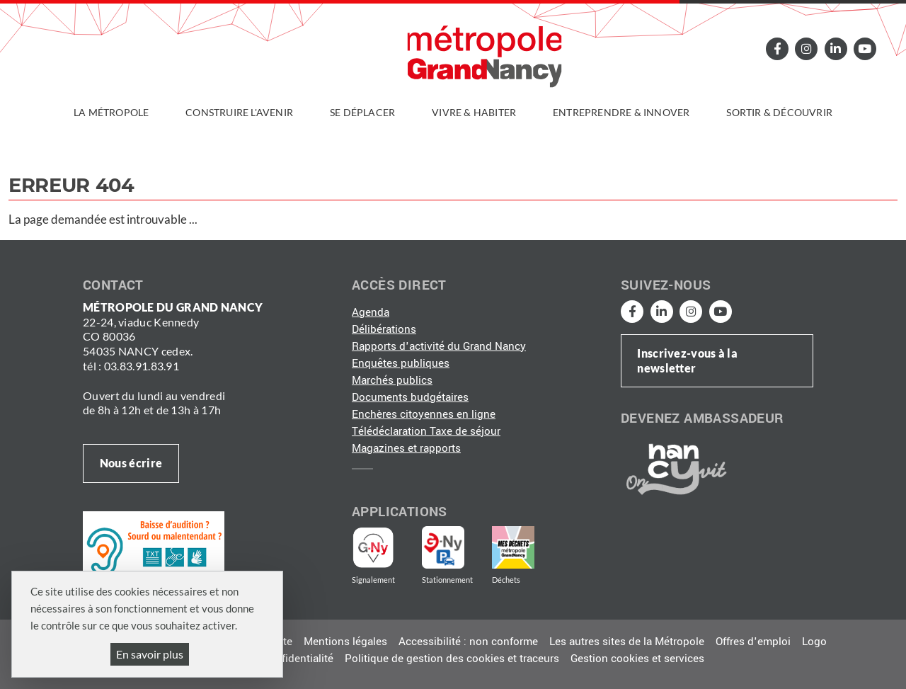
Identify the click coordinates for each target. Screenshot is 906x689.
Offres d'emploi (753, 641)
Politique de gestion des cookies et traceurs (452, 658)
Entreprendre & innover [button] (621, 112)
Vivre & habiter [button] (474, 112)
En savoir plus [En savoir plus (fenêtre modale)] (149, 654)
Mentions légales (345, 641)
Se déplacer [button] (362, 112)
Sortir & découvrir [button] (779, 112)
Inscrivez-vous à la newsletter (687, 360)
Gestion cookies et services (637, 658)
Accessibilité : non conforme (468, 641)
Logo (814, 641)
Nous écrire (131, 462)
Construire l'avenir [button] (239, 112)
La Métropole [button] (111, 112)
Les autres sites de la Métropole (626, 641)
